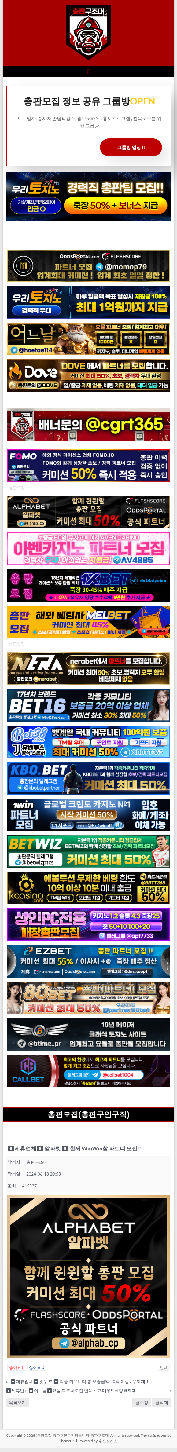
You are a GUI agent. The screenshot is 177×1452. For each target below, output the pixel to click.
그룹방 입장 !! (131, 147)
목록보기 (17, 1402)
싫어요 (36, 1367)
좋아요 (16, 1367)
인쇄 (164, 1367)
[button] (88, 71)
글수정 (141, 1402)
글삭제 (161, 1402)
